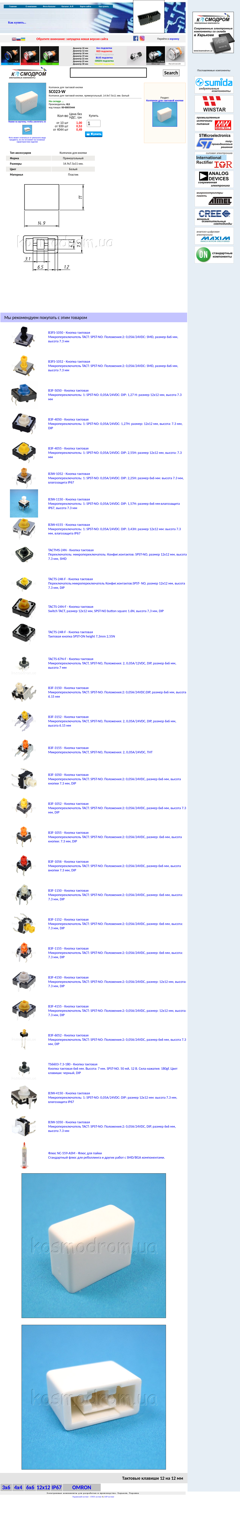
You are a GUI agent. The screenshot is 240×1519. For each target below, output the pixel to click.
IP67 (57, 1487)
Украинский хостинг (80, 1497)
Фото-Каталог (49, 6)
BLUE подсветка (104, 57)
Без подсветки (104, 48)
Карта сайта (85, 6)
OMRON (81, 1487)
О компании (31, 6)
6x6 (30, 1487)
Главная (13, 6)
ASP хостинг (109, 1497)
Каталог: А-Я (67, 6)
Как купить (104, 6)
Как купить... (17, 22)
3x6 (6, 1487)
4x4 (18, 1487)
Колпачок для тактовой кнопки (164, 100)
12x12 (43, 1487)
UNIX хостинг (96, 1497)
